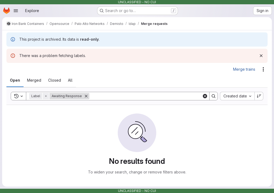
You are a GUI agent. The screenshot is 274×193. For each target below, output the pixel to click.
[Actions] (263, 69)
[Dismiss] (261, 55)
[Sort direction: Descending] (259, 96)
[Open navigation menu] (16, 10)
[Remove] (86, 96)
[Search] (145, 96)
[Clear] (205, 96)
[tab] (15, 80)
